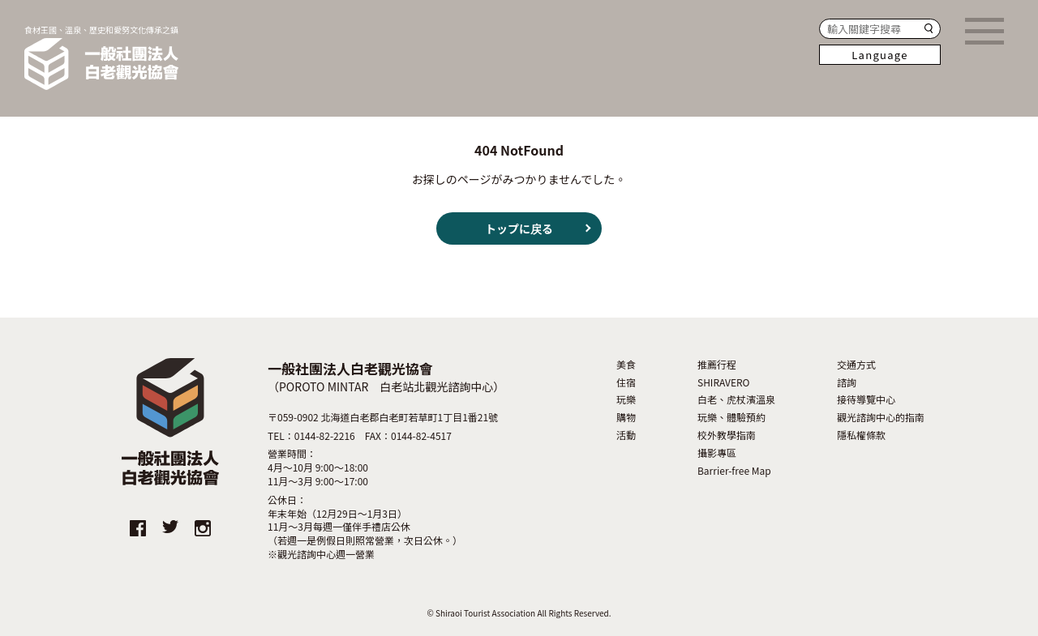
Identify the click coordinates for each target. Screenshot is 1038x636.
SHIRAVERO (723, 382)
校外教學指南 (726, 435)
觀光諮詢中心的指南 (880, 417)
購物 (626, 417)
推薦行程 (716, 364)
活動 (626, 435)
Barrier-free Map (734, 470)
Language (879, 54)
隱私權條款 (861, 435)
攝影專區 (716, 452)
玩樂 (626, 399)
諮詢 (846, 382)
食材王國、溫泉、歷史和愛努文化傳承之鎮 (101, 57)
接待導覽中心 (866, 399)
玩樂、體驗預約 (731, 417)
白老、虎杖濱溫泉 (736, 399)
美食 (626, 364)
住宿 (626, 382)
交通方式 (856, 364)
